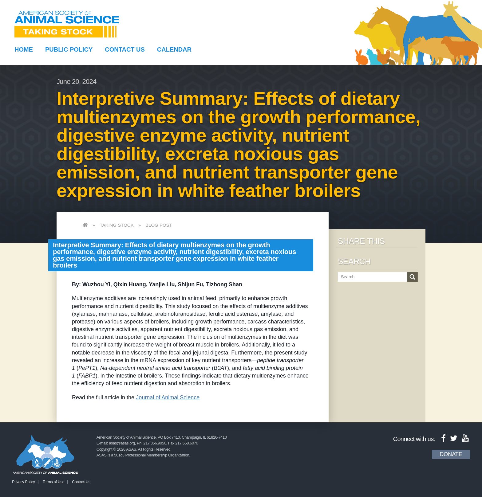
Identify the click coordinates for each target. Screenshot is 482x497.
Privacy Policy (23, 482)
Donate (451, 454)
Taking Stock (116, 225)
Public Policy (69, 49)
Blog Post (158, 225)
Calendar (174, 49)
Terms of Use (54, 482)
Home (23, 49)
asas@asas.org (122, 443)
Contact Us (125, 49)
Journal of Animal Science (168, 397)
